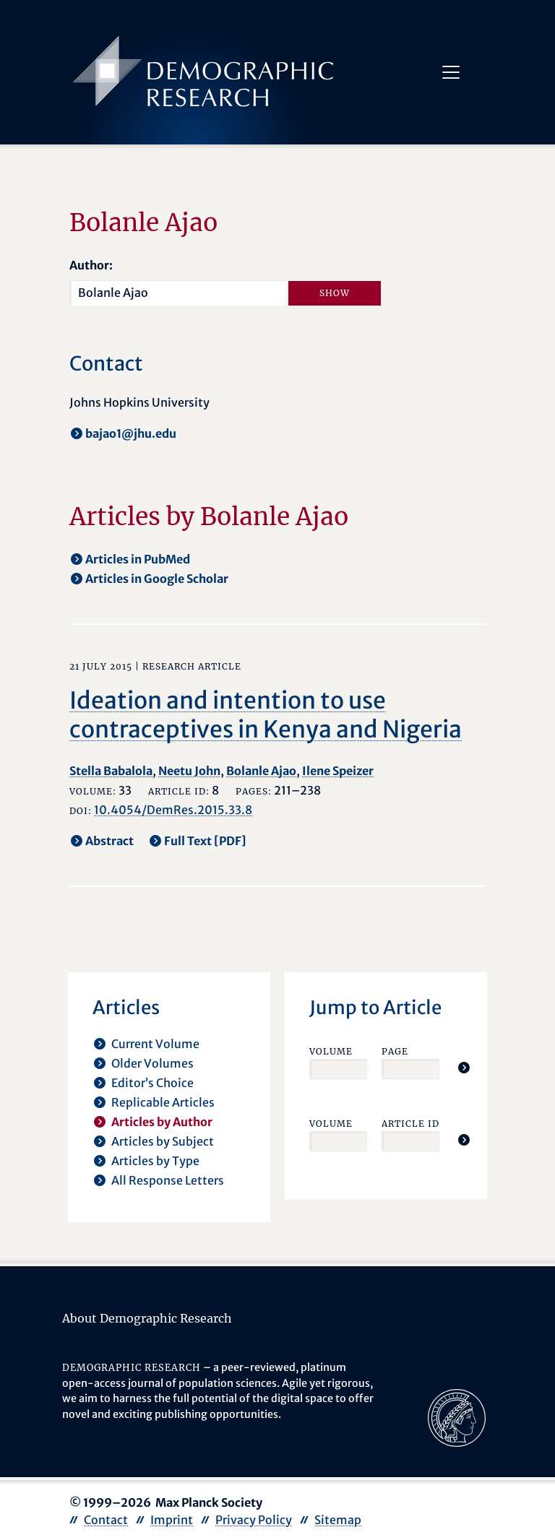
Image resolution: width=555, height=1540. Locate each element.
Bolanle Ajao (261, 770)
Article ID (410, 1123)
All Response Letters (167, 1180)
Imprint (171, 1520)
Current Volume (155, 1044)
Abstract (109, 841)
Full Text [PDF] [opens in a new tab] (205, 841)
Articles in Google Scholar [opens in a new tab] (156, 578)
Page (395, 1051)
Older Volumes (152, 1063)
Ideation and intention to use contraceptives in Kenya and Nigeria (265, 715)
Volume (331, 1051)
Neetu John (189, 770)
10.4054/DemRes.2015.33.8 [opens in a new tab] (173, 810)
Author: (91, 265)
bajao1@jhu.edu (130, 433)
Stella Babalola (110, 770)
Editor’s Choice (152, 1083)
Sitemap (337, 1520)
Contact (106, 1520)
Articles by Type (155, 1161)
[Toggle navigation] (451, 72)
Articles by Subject (162, 1141)
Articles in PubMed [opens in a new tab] (137, 559)
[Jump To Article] (464, 1067)
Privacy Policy (253, 1520)
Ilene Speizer (338, 770)
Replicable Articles (163, 1102)
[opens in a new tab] (457, 1416)
